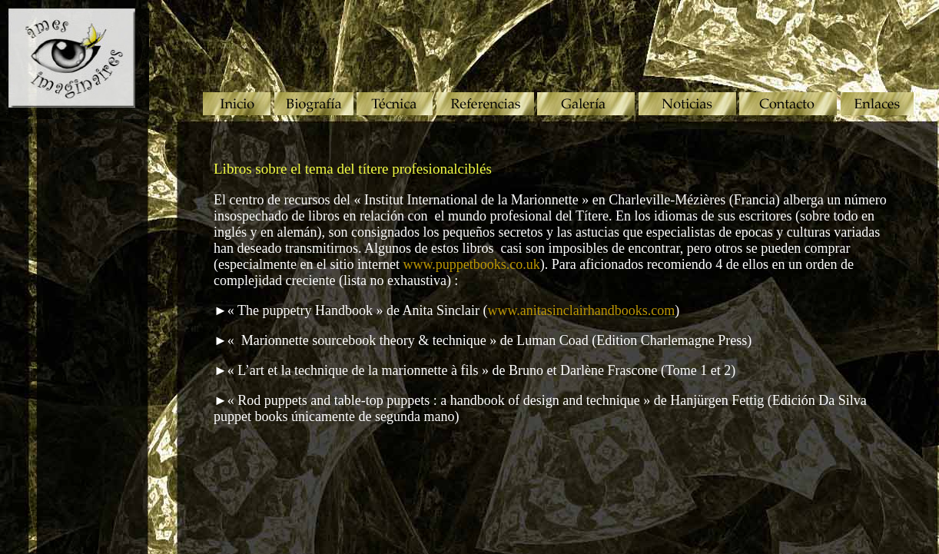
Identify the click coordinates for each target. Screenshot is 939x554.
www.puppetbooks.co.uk (471, 264)
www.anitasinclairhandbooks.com (581, 310)
